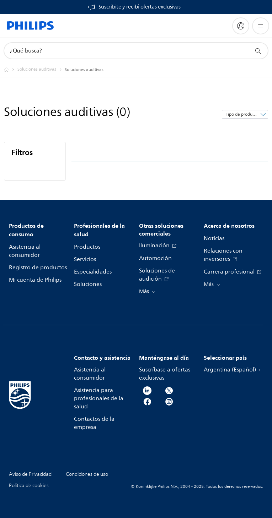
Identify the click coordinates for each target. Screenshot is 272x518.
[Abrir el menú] (260, 25)
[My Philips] (240, 25)
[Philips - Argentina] (10, 69)
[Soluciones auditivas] (41, 69)
